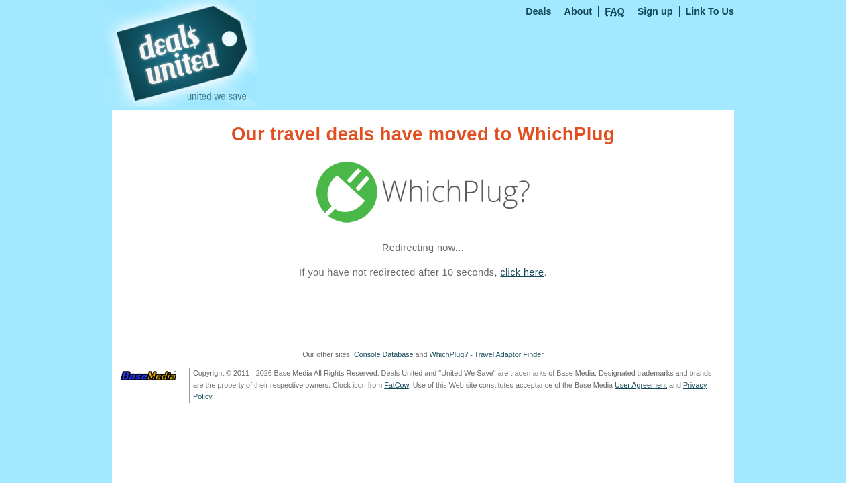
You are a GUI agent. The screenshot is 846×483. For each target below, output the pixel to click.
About (578, 11)
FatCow (396, 385)
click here (522, 272)
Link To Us (710, 11)
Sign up (655, 11)
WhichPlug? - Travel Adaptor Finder (487, 354)
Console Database (384, 354)
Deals (538, 11)
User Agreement (641, 385)
